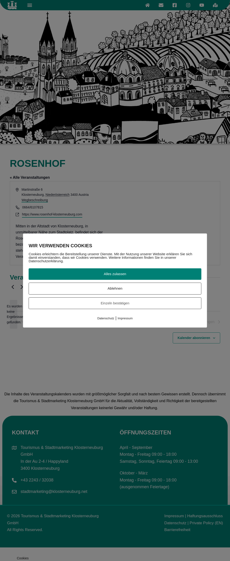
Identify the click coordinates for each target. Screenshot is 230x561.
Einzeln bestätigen (115, 303)
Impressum (125, 318)
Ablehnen (115, 288)
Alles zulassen (115, 274)
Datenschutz (105, 318)
